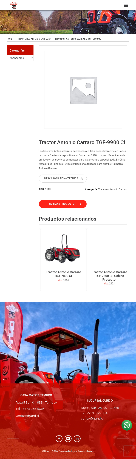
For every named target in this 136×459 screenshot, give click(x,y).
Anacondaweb (86, 451)
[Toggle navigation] (126, 5)
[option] (73, 259)
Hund (10, 39)
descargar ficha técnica (61, 178)
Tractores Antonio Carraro (34, 39)
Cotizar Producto (62, 203)
